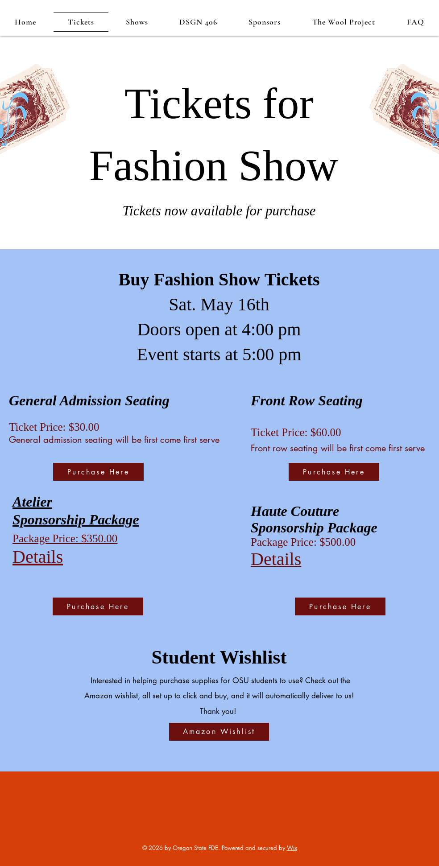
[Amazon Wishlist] (219, 732)
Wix (292, 848)
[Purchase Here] (98, 472)
